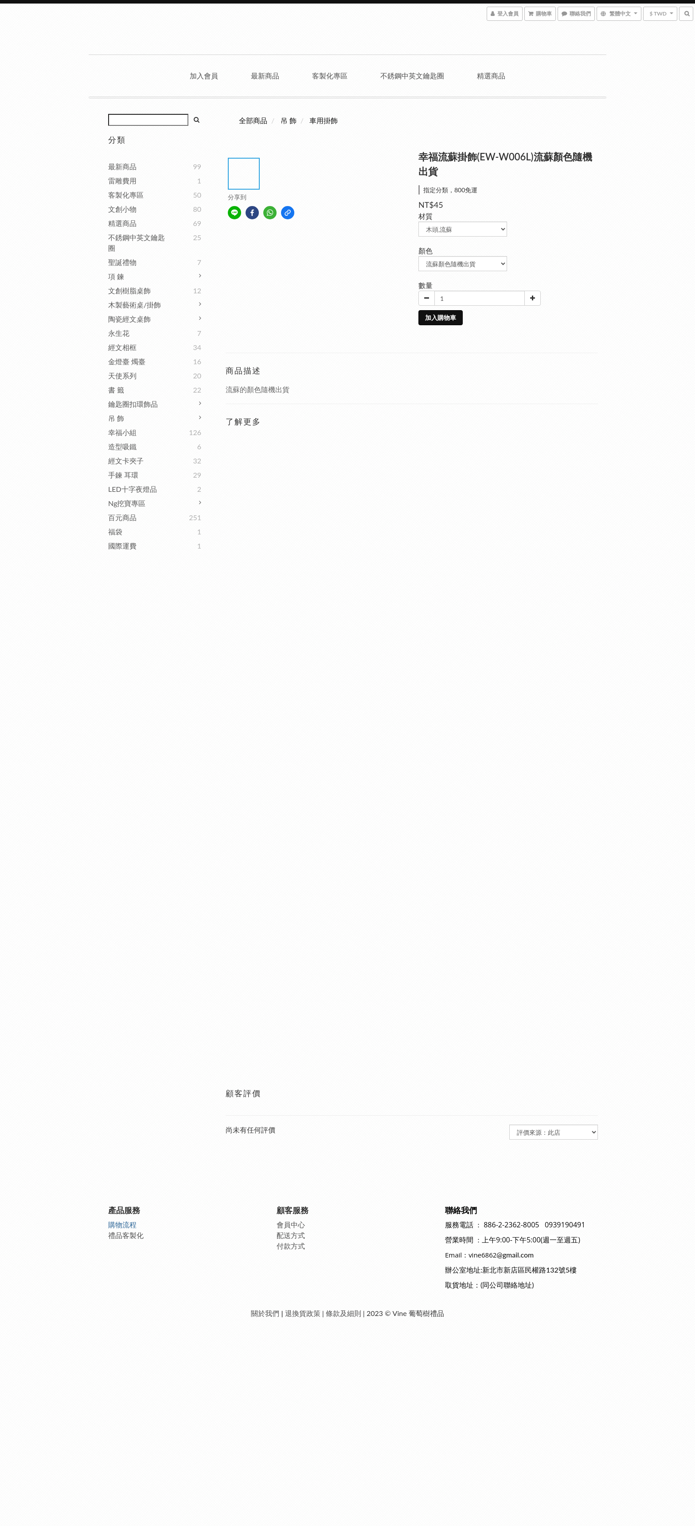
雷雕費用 (122, 180)
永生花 (118, 333)
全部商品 (253, 120)
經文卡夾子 (126, 460)
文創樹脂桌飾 (129, 290)
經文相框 (122, 347)
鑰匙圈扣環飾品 (133, 404)
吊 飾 (116, 418)
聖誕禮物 (122, 262)
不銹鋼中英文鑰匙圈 (412, 75)
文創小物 (122, 209)
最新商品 (265, 75)
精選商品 (491, 75)
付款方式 (291, 1246)
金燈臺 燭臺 (126, 361)
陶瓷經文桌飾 (129, 319)
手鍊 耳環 (123, 475)
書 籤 (116, 389)
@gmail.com (515, 1254)
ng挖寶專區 (126, 503)
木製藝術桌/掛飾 (134, 304)
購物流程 (122, 1224)
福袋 (115, 531)
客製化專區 (330, 75)
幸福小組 (122, 432)
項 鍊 (116, 276)
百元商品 (122, 517)
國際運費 (122, 545)
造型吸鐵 (122, 446)
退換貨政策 (302, 1313)
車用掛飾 (323, 120)
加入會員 (204, 75)
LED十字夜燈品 (132, 489)
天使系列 (122, 375)
